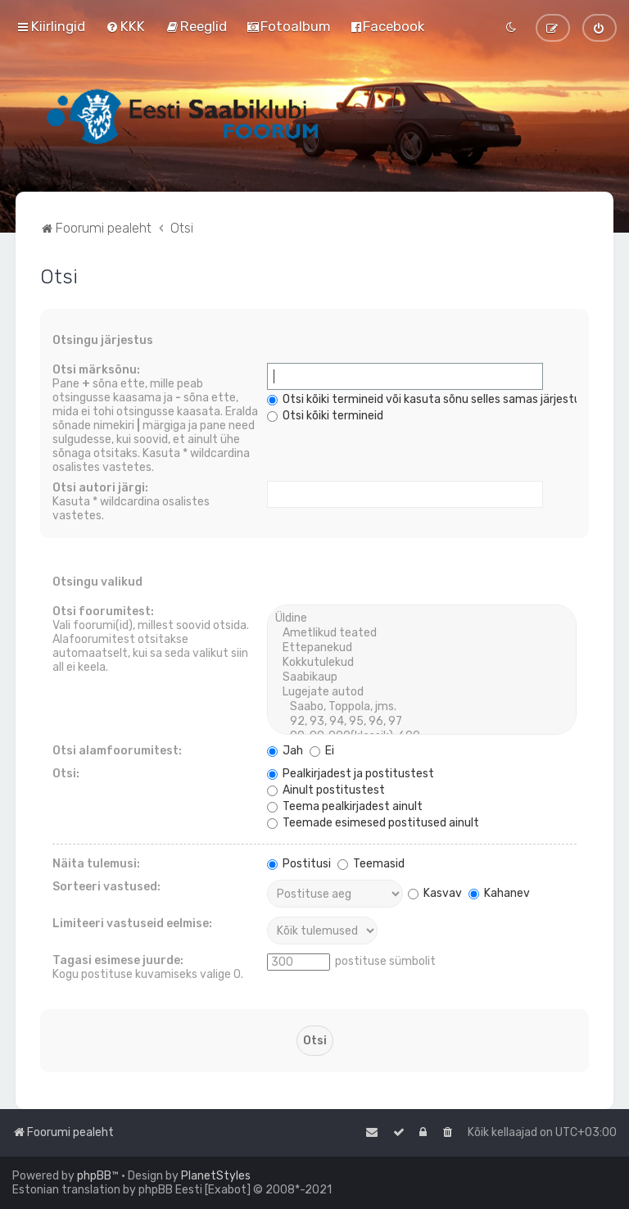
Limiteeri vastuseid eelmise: (132, 924)
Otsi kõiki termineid (325, 416)
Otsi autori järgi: (100, 488)
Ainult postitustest (326, 790)
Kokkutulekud (421, 662)
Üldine (421, 618)
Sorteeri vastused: (106, 887)
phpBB (94, 1176)
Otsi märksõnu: (96, 370)
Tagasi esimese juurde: (117, 960)
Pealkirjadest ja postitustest (350, 774)
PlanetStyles (216, 1176)
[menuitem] (125, 26)
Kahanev (499, 893)
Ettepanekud (421, 648)
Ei (322, 751)
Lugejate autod (421, 692)
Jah (285, 751)
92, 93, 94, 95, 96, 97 (421, 721)
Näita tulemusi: (96, 864)
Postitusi (299, 864)
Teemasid (371, 864)
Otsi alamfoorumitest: (117, 751)
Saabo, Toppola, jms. (421, 707)
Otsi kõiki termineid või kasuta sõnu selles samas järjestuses (433, 399)
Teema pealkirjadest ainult (345, 806)
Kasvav (435, 893)
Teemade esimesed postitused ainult (373, 823)
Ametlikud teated (421, 633)
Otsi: (65, 774)
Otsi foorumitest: (103, 611)
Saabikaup (421, 677)
